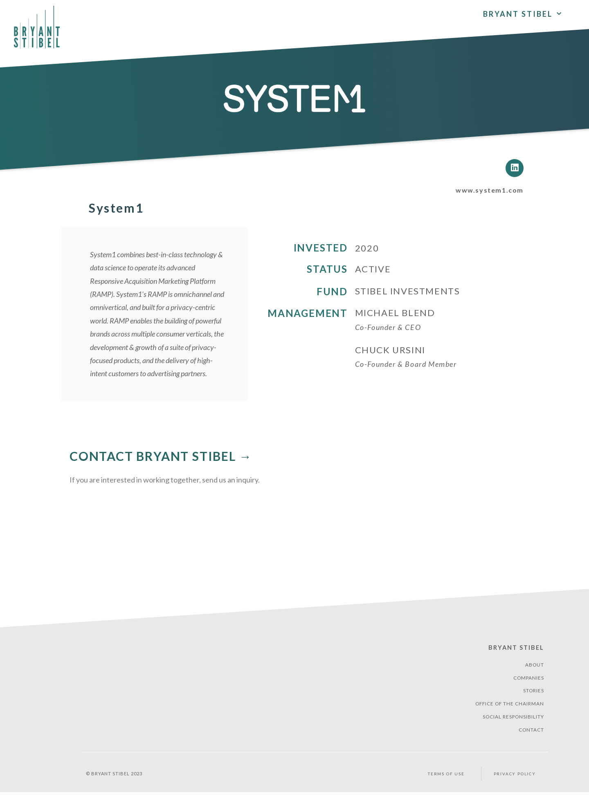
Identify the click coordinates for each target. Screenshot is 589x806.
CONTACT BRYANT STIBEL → (161, 462)
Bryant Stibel (514, 654)
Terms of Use (445, 787)
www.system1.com (483, 196)
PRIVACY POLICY (516, 787)
